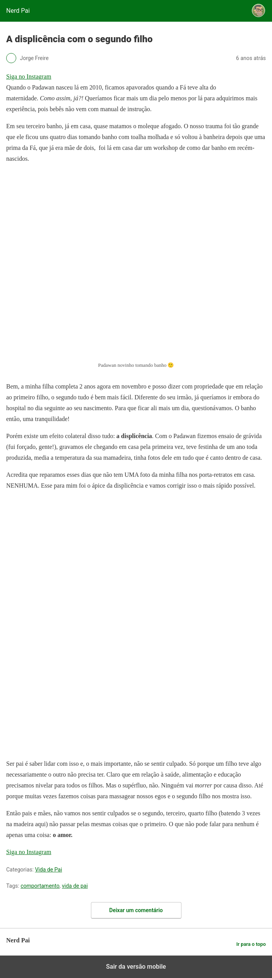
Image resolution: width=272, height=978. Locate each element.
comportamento (40, 886)
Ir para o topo (251, 944)
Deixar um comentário (136, 910)
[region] (64, 545)
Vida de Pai (48, 869)
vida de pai (75, 886)
